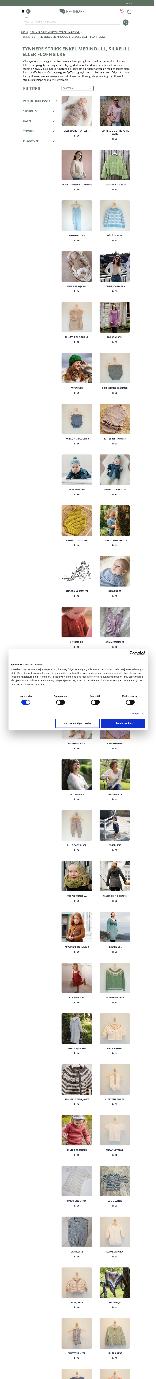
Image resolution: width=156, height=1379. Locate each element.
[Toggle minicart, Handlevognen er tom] (129, 11)
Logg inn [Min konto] (128, 3)
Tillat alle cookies (123, 723)
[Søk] (124, 22)
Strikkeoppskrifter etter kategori (55, 32)
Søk (26, 17)
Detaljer (135, 713)
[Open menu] (23, 11)
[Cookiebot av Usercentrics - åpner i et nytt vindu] (131, 653)
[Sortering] (78, 88)
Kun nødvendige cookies (77, 723)
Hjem (24, 32)
